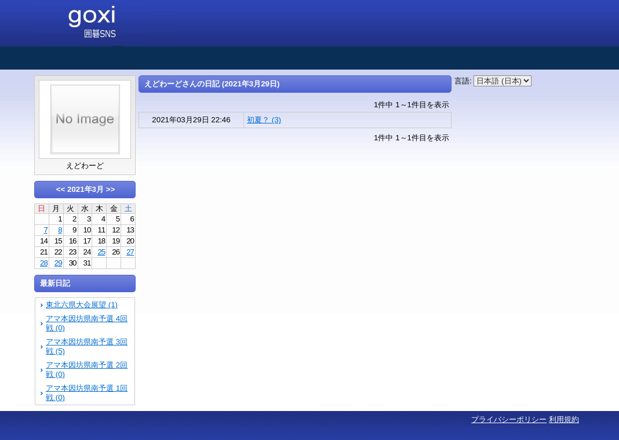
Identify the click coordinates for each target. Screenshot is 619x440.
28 (44, 263)
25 (101, 252)
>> (110, 189)
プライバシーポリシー (509, 419)
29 (58, 263)
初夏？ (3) (264, 119)
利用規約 (564, 419)
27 (130, 252)
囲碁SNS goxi (105, 23)
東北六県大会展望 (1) (82, 304)
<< (60, 189)
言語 (461, 81)
